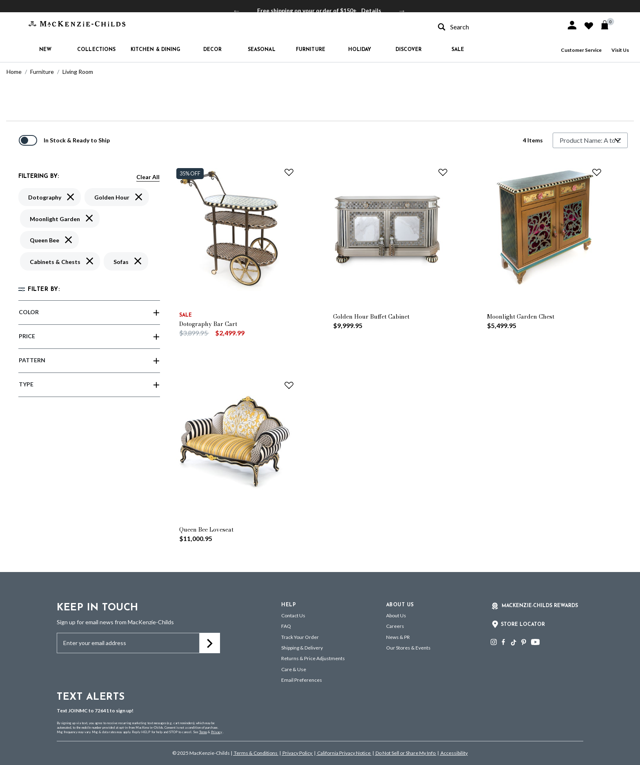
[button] (572, 25)
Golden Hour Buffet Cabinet (371, 316)
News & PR (398, 637)
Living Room (77, 71)
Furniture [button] (310, 49)
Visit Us (620, 50)
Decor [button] (212, 49)
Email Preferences (301, 680)
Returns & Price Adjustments (313, 658)
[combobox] (495, 27)
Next (402, 11)
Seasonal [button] (262, 49)
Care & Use (293, 669)
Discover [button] (409, 49)
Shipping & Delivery (302, 648)
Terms (203, 732)
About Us (396, 615)
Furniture (42, 71)
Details (371, 10)
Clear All (148, 176)
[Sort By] (590, 140)
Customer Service (581, 50)
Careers (395, 626)
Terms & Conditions (255, 753)
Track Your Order (300, 637)
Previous (237, 11)
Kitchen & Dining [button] (156, 49)
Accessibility (454, 753)
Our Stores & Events (408, 648)
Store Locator (523, 624)
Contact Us (293, 615)
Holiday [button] (359, 49)
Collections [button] (96, 49)
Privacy (216, 732)
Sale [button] (457, 49)
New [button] (45, 49)
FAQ (286, 626)
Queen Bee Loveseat (206, 529)
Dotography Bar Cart (208, 323)
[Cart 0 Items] (608, 24)
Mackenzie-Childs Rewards (540, 605)
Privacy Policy (297, 753)
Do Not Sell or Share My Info (405, 753)
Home (14, 71)
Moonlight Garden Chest (520, 316)
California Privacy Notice (343, 753)
